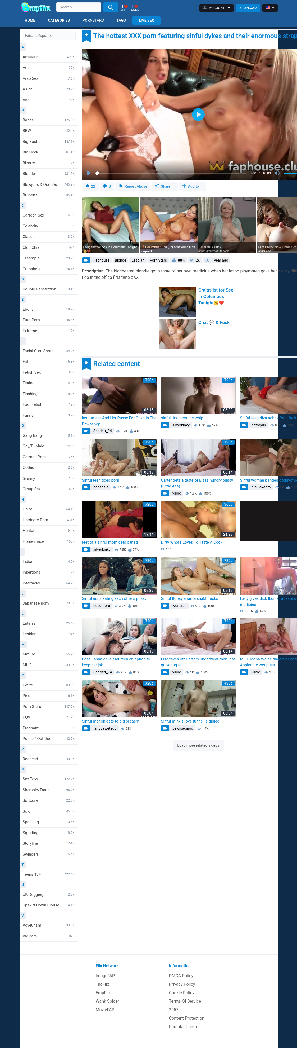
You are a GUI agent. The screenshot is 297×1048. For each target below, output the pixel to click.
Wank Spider (107, 1001)
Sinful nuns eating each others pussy (114, 598)
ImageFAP (105, 975)
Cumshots (49, 269)
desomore (101, 606)
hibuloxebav (260, 487)
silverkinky (180, 425)
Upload (248, 8)
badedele (100, 487)
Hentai (49, 530)
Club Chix (49, 247)
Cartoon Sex (49, 215)
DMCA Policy (181, 975)
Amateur (49, 57)
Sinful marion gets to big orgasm (110, 721)
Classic (49, 236)
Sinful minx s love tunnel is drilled (190, 721)
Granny (49, 478)
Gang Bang (49, 435)
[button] (216, 8)
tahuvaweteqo (105, 728)
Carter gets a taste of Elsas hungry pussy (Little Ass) (197, 483)
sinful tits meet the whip (182, 418)
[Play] (89, 173)
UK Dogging (49, 894)
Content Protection (186, 1018)
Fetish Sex (49, 372)
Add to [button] (191, 186)
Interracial (49, 583)
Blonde (49, 173)
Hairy (49, 509)
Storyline (49, 843)
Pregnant (49, 728)
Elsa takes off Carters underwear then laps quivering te (198, 662)
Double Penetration (49, 289)
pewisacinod (182, 728)
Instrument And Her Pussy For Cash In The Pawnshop (119, 421)
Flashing (49, 393)
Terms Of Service (185, 1001)
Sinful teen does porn (100, 480)
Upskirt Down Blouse (49, 905)
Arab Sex (49, 78)
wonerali (178, 606)
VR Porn (49, 936)
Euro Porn (49, 320)
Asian (49, 89)
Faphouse (101, 260)
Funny (49, 415)
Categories (59, 20)
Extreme (49, 330)
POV (49, 717)
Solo (49, 811)
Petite (49, 685)
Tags (121, 20)
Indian (49, 561)
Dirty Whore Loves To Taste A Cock (191, 542)
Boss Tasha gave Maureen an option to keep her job (116, 662)
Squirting (49, 832)
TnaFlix (102, 984)
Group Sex (49, 489)
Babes (49, 120)
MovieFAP (105, 1009)
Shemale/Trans (49, 789)
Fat (49, 361)
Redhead (49, 758)
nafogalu (258, 425)
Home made (49, 541)
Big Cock (49, 152)
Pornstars (93, 20)
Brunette (49, 195)
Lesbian (49, 634)
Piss (49, 695)
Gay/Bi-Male (49, 446)
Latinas (49, 623)
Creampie (49, 258)
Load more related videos (198, 745)
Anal (49, 67)
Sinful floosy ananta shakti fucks (189, 598)
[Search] (110, 7)
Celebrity (49, 226)
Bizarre (49, 163)
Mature (49, 654)
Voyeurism (49, 925)
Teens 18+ (49, 874)
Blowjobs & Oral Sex (49, 184)
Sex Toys (49, 779)
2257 (174, 1009)
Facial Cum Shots (49, 351)
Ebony (49, 309)
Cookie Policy (181, 992)
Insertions (49, 572)
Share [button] (163, 186)
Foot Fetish (49, 404)
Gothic (49, 467)
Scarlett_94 (102, 431)
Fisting (49, 383)
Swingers (49, 854)
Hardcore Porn (49, 520)
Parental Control (184, 1026)
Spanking (49, 822)
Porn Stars (49, 706)
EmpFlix (103, 992)
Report (133, 186)
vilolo (176, 493)
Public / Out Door (49, 738)
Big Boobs (49, 141)
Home (30, 20)
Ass (49, 100)
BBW (49, 130)
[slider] (170, 173)
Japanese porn (49, 603)
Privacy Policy (182, 984)
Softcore (49, 800)
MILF (49, 665)
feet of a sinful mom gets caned (110, 542)
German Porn (49, 457)
